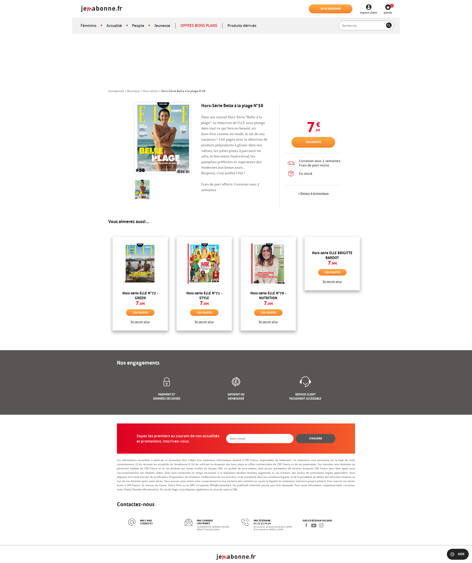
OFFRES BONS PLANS (198, 25)
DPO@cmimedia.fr (220, 485)
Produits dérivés (241, 25)
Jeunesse (162, 25)
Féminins (88, 25)
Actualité (114, 25)
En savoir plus (140, 321)
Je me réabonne (331, 8)
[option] (140, 283)
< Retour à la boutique (313, 193)
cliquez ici (146, 523)
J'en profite (313, 142)
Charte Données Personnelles (141, 489)
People (138, 25)
